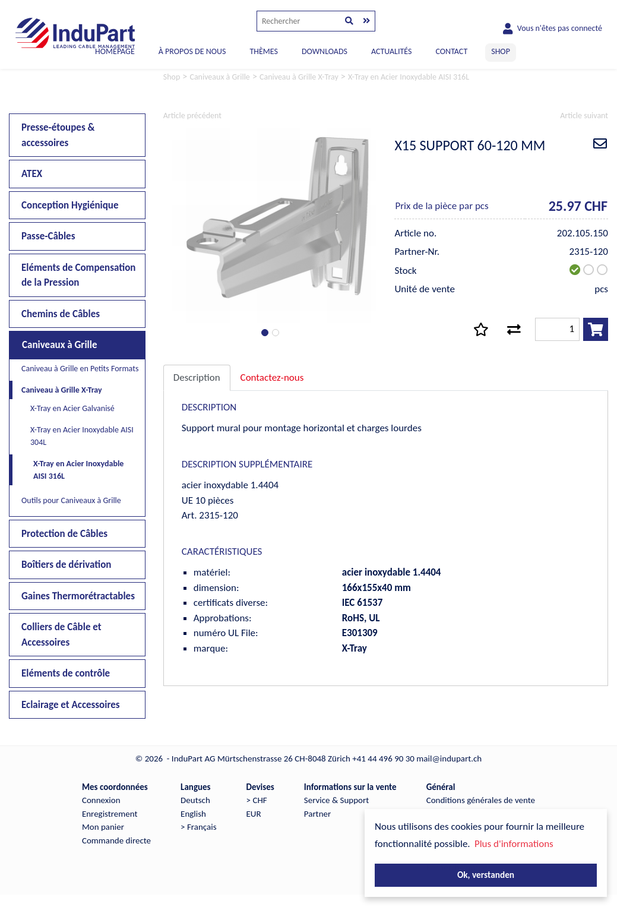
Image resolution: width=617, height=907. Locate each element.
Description (196, 377)
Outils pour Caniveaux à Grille (71, 500)
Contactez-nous (272, 377)
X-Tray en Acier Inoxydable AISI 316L (78, 470)
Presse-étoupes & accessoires (58, 135)
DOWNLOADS (324, 51)
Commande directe (116, 840)
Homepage (115, 51)
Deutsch (195, 800)
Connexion (101, 800)
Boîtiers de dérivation (66, 564)
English (193, 813)
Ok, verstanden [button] (485, 874)
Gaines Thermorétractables (78, 596)
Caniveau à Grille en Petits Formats (79, 369)
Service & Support (336, 800)
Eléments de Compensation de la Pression (78, 275)
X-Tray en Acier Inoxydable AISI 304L (82, 436)
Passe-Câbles (48, 236)
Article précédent (192, 115)
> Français (198, 826)
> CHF (256, 800)
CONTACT (451, 51)
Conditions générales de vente (480, 800)
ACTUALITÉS (391, 51)
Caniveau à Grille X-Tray (61, 390)
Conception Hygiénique (70, 205)
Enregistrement (110, 813)
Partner (317, 813)
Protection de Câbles (64, 533)
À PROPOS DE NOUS (192, 51)
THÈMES (263, 51)
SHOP (500, 51)
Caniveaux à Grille (59, 345)
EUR (253, 813)
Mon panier (103, 826)
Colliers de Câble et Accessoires (61, 635)
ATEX (31, 174)
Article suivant (584, 115)
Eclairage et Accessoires (70, 705)
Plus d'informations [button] (513, 844)
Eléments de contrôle (65, 673)
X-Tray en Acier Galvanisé (72, 408)
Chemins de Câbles (60, 314)
